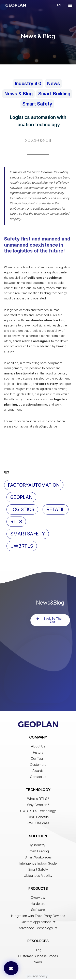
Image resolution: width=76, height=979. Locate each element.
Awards (38, 748)
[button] (70, 5)
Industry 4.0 (28, 83)
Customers (38, 742)
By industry (38, 822)
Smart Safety (37, 104)
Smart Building (54, 94)
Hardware (38, 881)
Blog (38, 927)
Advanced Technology (38, 905)
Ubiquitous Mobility (38, 853)
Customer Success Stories (38, 933)
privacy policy (37, 953)
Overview (38, 874)
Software (38, 887)
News (53, 83)
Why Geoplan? (38, 782)
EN (59, 5)
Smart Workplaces (38, 834)
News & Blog (18, 94)
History (38, 729)
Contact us (38, 754)
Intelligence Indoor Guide (38, 840)
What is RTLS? (38, 776)
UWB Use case (38, 800)
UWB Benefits (38, 794)
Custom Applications (38, 899)
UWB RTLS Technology (38, 788)
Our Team (38, 735)
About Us (38, 723)
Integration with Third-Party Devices (38, 893)
